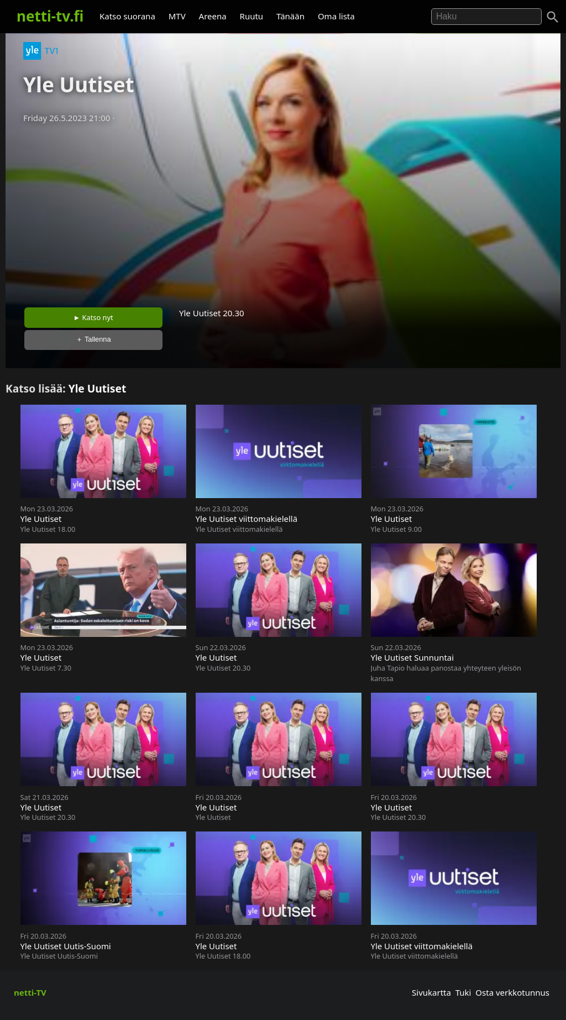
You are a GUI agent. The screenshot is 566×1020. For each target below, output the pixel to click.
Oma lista (336, 16)
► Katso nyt (93, 317)
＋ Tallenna (93, 339)
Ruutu (252, 16)
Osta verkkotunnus (512, 992)
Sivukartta (431, 992)
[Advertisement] (283, 211)
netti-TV (30, 992)
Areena (213, 16)
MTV (177, 16)
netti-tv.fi (50, 16)
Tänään (290, 16)
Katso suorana (127, 16)
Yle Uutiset (98, 388)
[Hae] (486, 16)
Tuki (463, 992)
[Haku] (552, 17)
